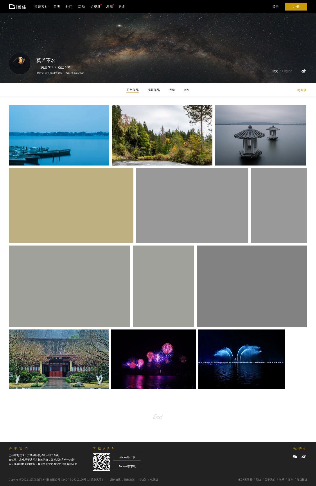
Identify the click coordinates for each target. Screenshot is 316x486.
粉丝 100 (64, 67)
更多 (122, 6)
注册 (296, 6)
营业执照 (96, 479)
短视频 (95, 6)
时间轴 (302, 90)
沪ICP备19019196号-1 (75, 479)
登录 (276, 6)
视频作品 (153, 90)
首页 (57, 6)
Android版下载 (126, 466)
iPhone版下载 (127, 457)
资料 (186, 90)
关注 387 (47, 67)
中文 (275, 71)
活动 (81, 6)
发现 (110, 6)
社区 (69, 6)
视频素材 (41, 6)
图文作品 (132, 90)
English (287, 71)
